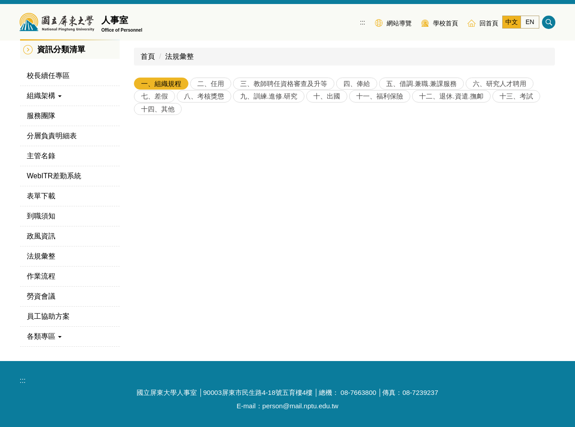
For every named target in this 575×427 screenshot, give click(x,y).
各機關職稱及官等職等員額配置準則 (198, 252)
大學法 (151, 152)
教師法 (151, 192)
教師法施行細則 (166, 212)
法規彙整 (179, 56)
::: (362, 22)
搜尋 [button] (548, 22)
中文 (511, 21)
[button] (70, 96)
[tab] (161, 84)
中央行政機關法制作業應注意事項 (194, 232)
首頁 (148, 56)
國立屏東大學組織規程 (176, 131)
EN (529, 21)
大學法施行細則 (166, 172)
